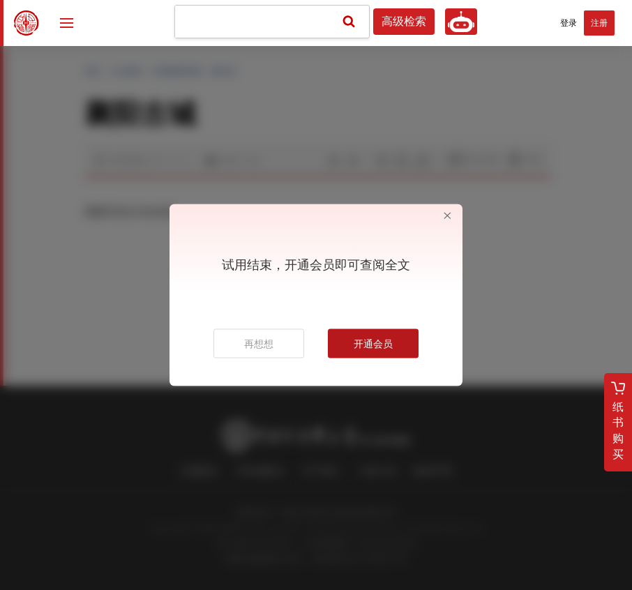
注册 (599, 23)
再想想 (258, 343)
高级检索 (404, 21)
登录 (568, 23)
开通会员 (373, 343)
